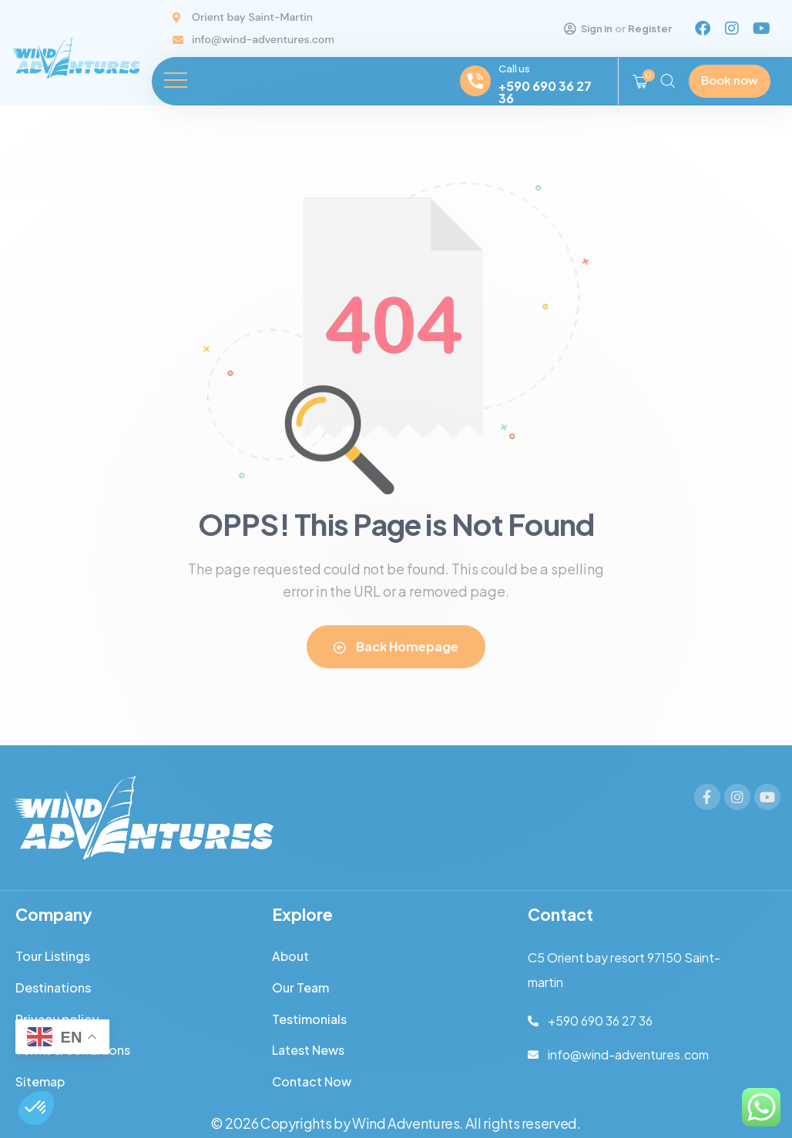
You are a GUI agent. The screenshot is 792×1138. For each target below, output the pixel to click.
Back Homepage (396, 646)
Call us (514, 68)
